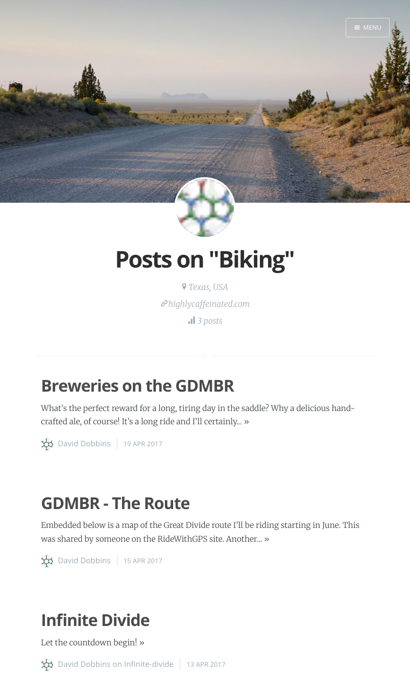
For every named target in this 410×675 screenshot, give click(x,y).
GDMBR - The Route (115, 503)
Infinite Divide (95, 620)
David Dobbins (84, 444)
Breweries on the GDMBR (137, 386)
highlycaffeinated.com (209, 304)
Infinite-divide (149, 664)
